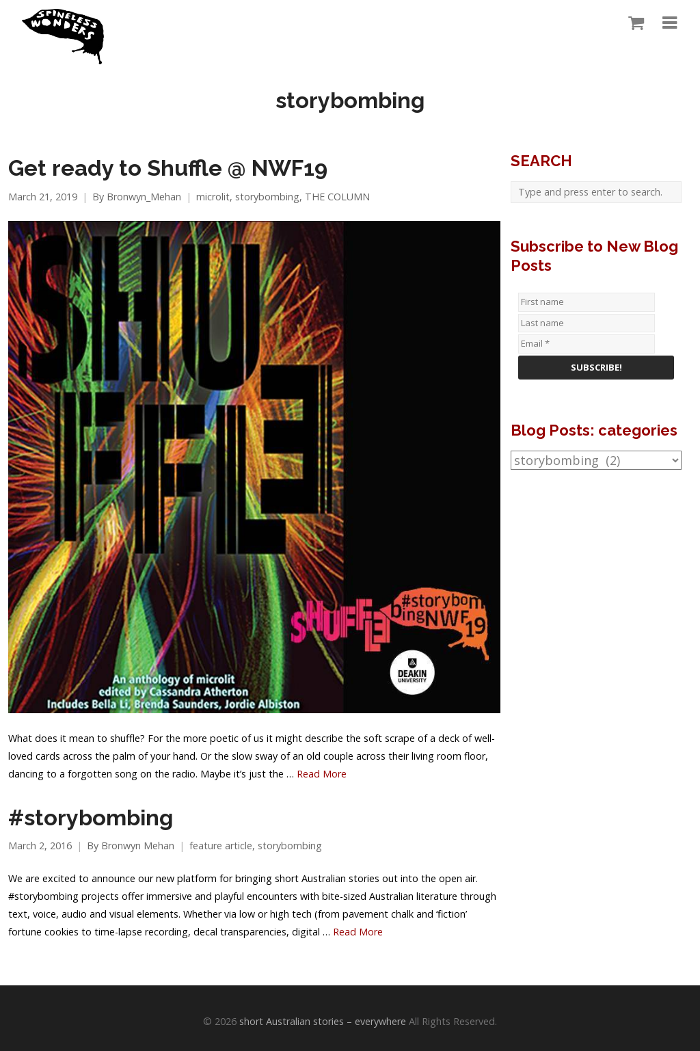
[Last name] (586, 323)
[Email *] (586, 344)
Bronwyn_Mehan (144, 196)
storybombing (267, 196)
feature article (220, 845)
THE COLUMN (337, 196)
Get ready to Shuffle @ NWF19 (167, 168)
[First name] (586, 302)
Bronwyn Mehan (137, 845)
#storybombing (90, 818)
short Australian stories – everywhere (322, 1021)
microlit (213, 196)
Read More (322, 773)
